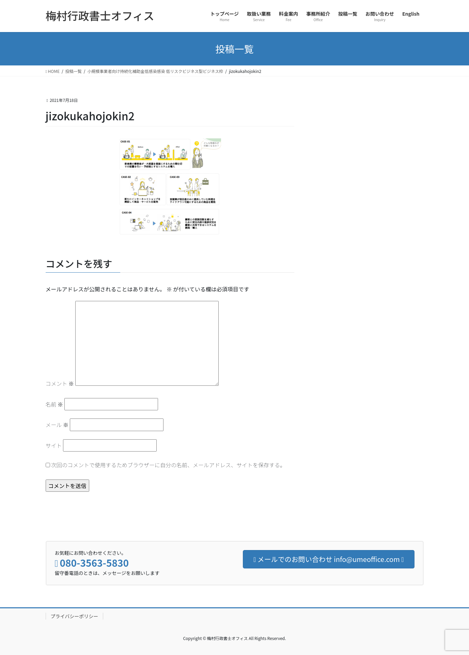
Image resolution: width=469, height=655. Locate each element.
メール (57, 425)
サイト (54, 445)
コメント (60, 383)
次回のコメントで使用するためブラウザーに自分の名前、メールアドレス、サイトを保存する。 (168, 465)
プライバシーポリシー (74, 616)
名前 (54, 404)
